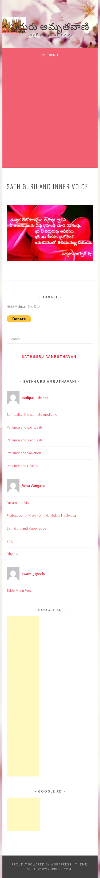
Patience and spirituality (25, 427)
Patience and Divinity (22, 465)
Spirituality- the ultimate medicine (32, 414)
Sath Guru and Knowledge (26, 528)
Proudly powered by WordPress (41, 864)
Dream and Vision (20, 502)
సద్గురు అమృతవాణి (50, 25)
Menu (53, 55)
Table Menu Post (19, 590)
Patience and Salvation (24, 452)
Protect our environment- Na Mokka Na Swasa (41, 515)
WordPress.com (56, 869)
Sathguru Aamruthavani (50, 356)
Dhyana (12, 553)
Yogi (10, 541)
